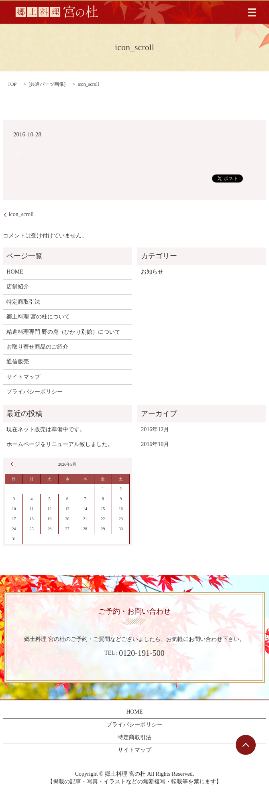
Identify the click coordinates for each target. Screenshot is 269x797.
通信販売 (17, 362)
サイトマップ (23, 377)
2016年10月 (155, 444)
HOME (14, 272)
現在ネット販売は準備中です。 (45, 429)
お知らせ (152, 272)
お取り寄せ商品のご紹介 (37, 347)
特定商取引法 (23, 302)
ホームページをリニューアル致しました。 (59, 444)
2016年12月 (155, 429)
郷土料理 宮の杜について (38, 317)
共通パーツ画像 (47, 84)
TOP (12, 84)
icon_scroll (21, 214)
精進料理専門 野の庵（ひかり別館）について (63, 332)
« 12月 (13, 464)
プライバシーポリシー (34, 392)
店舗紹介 (17, 287)
